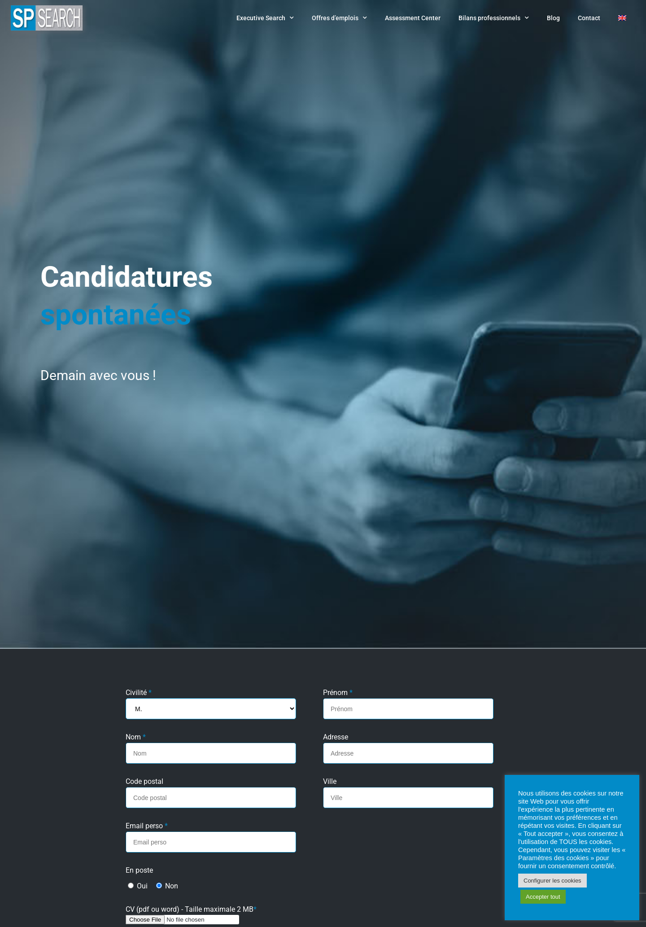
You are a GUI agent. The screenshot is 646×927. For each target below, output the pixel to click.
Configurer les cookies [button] (552, 880)
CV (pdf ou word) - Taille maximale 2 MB (191, 910)
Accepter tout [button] (543, 896)
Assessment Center (413, 18)
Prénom (338, 693)
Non (167, 886)
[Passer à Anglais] (622, 18)
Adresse (335, 737)
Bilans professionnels (493, 18)
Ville (329, 782)
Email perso (147, 826)
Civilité (139, 693)
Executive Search (265, 18)
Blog (553, 18)
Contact (589, 18)
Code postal (144, 782)
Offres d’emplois (339, 18)
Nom (136, 737)
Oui (138, 886)
